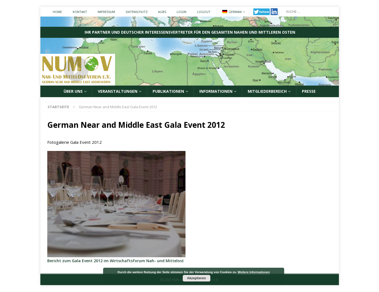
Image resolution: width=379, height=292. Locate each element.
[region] (116, 204)
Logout (203, 12)
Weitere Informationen (254, 272)
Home (57, 12)
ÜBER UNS (73, 91)
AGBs (162, 12)
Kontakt (80, 12)
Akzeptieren (196, 278)
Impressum (106, 12)
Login (181, 12)
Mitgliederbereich (267, 91)
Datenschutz (137, 12)
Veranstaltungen (117, 91)
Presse (309, 91)
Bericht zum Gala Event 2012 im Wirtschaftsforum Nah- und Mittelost (115, 260)
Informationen (215, 91)
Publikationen (168, 91)
